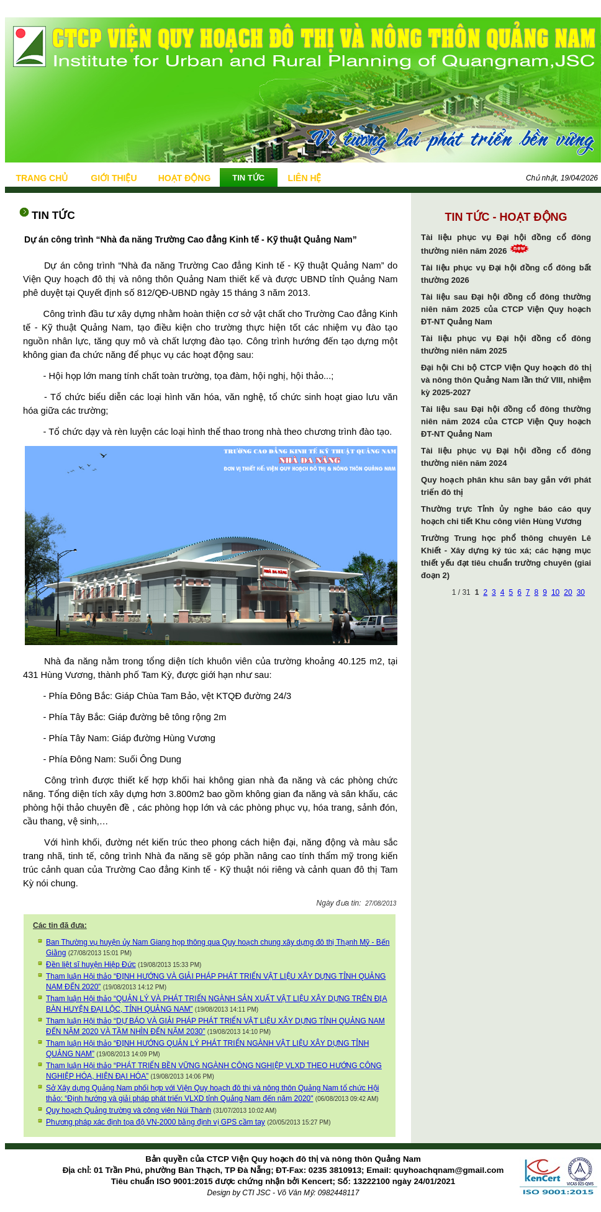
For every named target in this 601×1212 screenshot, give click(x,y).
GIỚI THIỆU (114, 178)
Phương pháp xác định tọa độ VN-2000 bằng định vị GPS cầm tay (155, 1122)
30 (581, 592)
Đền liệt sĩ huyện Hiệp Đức (91, 964)
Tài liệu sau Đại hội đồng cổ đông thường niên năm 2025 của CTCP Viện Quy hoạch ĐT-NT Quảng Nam (506, 309)
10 (555, 592)
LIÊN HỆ (305, 178)
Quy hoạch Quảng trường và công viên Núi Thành (128, 1110)
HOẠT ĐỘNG (184, 178)
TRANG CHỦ (42, 178)
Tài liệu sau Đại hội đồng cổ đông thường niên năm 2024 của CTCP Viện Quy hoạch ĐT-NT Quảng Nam (506, 421)
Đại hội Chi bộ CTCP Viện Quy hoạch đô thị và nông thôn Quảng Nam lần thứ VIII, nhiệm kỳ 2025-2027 (506, 380)
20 (568, 592)
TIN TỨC (248, 177)
